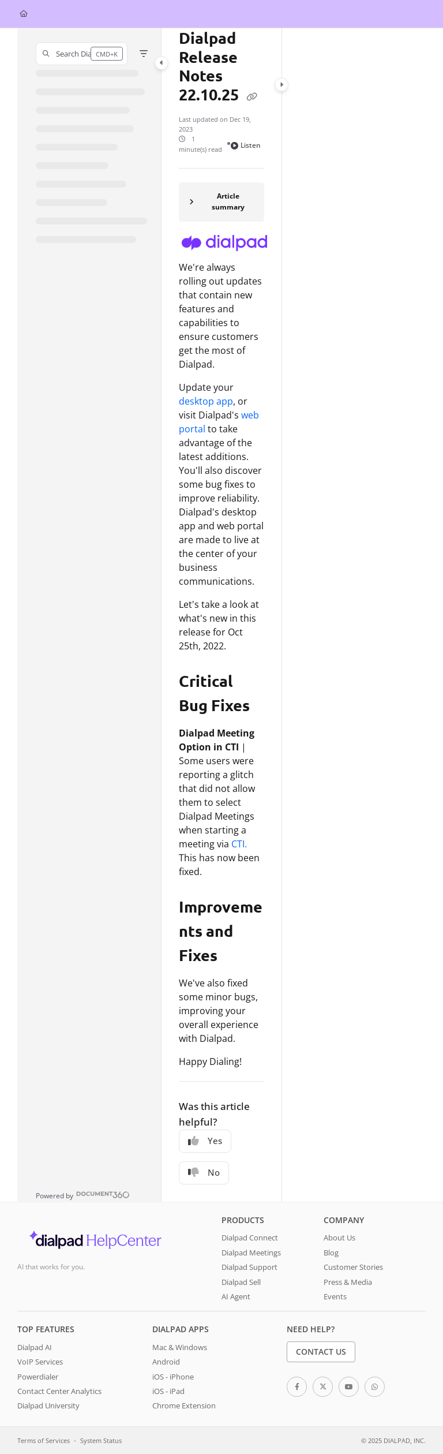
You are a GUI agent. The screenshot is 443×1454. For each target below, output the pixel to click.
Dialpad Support (249, 1267)
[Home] (24, 14)
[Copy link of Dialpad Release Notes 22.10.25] (251, 96)
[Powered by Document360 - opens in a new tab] (83, 1194)
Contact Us (321, 1351)
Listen (246, 145)
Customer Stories (353, 1267)
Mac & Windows (179, 1347)
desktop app (206, 401)
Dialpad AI (34, 1347)
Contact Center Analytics (59, 1391)
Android (166, 1361)
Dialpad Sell (241, 1282)
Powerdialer (37, 1376)
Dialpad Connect (250, 1237)
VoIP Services (40, 1361)
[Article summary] (221, 202)
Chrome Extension (184, 1405)
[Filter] (144, 54)
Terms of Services (43, 1440)
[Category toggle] (161, 63)
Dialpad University (48, 1405)
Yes (205, 1140)
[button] (81, 53)
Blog (331, 1252)
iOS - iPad (168, 1391)
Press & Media (348, 1282)
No (204, 1172)
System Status (101, 1440)
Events (335, 1296)
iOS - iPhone (173, 1376)
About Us (339, 1237)
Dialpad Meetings (251, 1252)
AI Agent (236, 1296)
